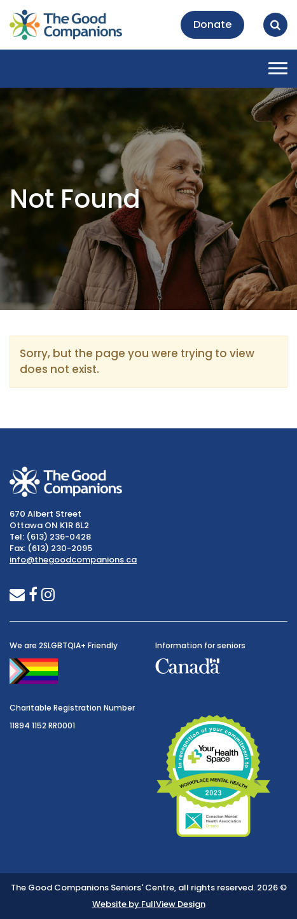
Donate (212, 24)
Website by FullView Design (148, 904)
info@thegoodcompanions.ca (73, 560)
